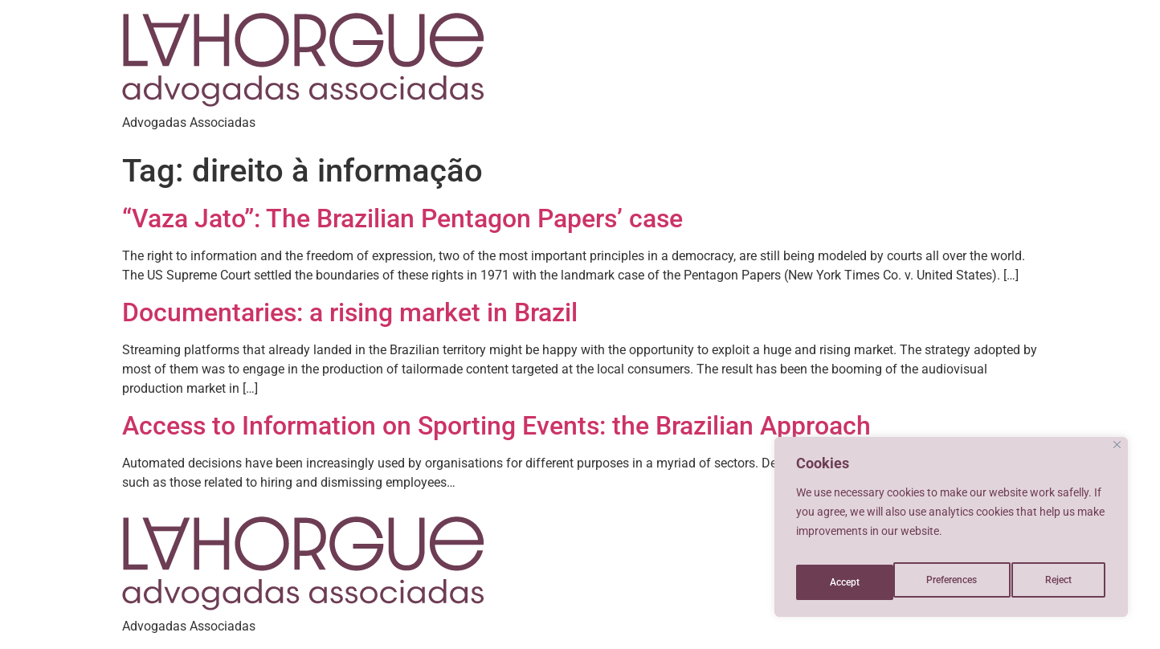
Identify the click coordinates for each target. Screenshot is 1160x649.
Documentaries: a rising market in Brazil (350, 312)
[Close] (1117, 455)
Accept (1061, 582)
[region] (951, 532)
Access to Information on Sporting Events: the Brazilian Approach (496, 425)
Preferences (855, 582)
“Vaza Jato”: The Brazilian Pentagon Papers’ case (402, 218)
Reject (965, 582)
